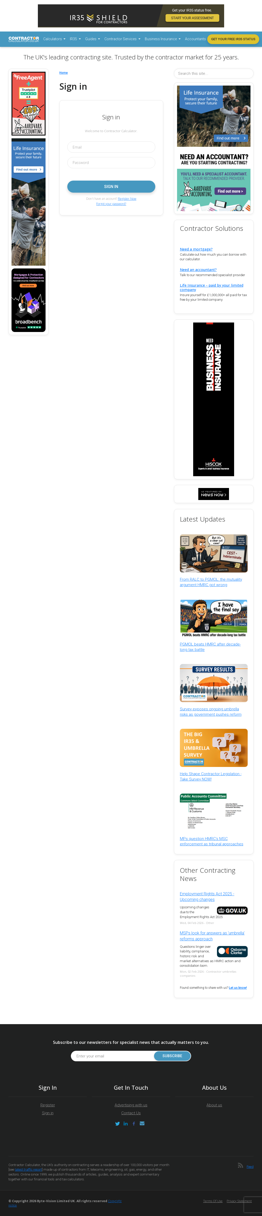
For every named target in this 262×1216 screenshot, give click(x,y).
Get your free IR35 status (233, 39)
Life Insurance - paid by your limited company (211, 287)
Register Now (127, 198)
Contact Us (131, 1113)
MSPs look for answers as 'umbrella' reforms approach (212, 936)
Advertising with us (131, 1105)
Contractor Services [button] (120, 39)
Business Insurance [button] (161, 39)
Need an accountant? (198, 269)
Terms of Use (213, 1201)
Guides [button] (91, 39)
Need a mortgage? (196, 249)
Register (47, 1105)
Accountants (195, 39)
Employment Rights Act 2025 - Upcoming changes (207, 896)
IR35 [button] (74, 39)
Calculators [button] (53, 39)
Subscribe (172, 1056)
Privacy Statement (239, 1201)
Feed (250, 1167)
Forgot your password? (111, 204)
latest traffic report (28, 1169)
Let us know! (238, 988)
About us (214, 1105)
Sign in (47, 1113)
